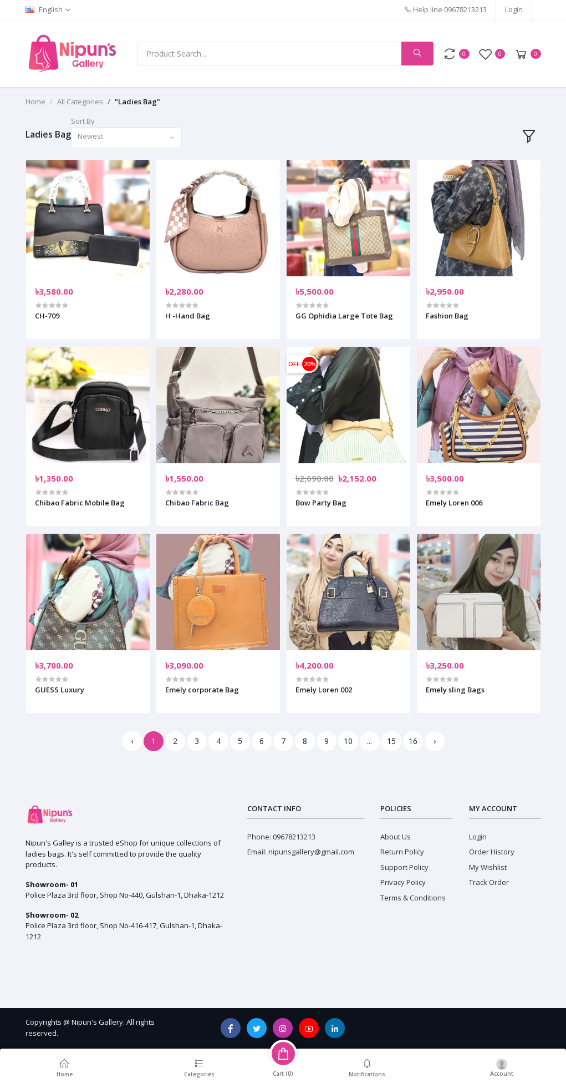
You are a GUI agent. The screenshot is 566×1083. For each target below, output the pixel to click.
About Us (395, 837)
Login (514, 9)
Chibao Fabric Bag (197, 503)
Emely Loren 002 (323, 690)
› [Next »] (435, 741)
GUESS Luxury (59, 690)
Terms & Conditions (413, 898)
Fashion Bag (447, 316)
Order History (491, 852)
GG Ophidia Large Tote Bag (344, 316)
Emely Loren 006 (454, 503)
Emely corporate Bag (202, 690)
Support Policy (404, 867)
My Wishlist (488, 867)
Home (35, 102)
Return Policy (402, 852)
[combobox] (126, 138)
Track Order (489, 882)
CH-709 (47, 316)
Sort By (83, 121)
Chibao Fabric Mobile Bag (80, 503)
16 (413, 741)
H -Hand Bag (187, 316)
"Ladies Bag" (137, 102)
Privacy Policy (403, 882)
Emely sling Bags (455, 690)
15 (391, 741)
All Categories (80, 102)
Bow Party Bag (320, 503)
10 (348, 741)
